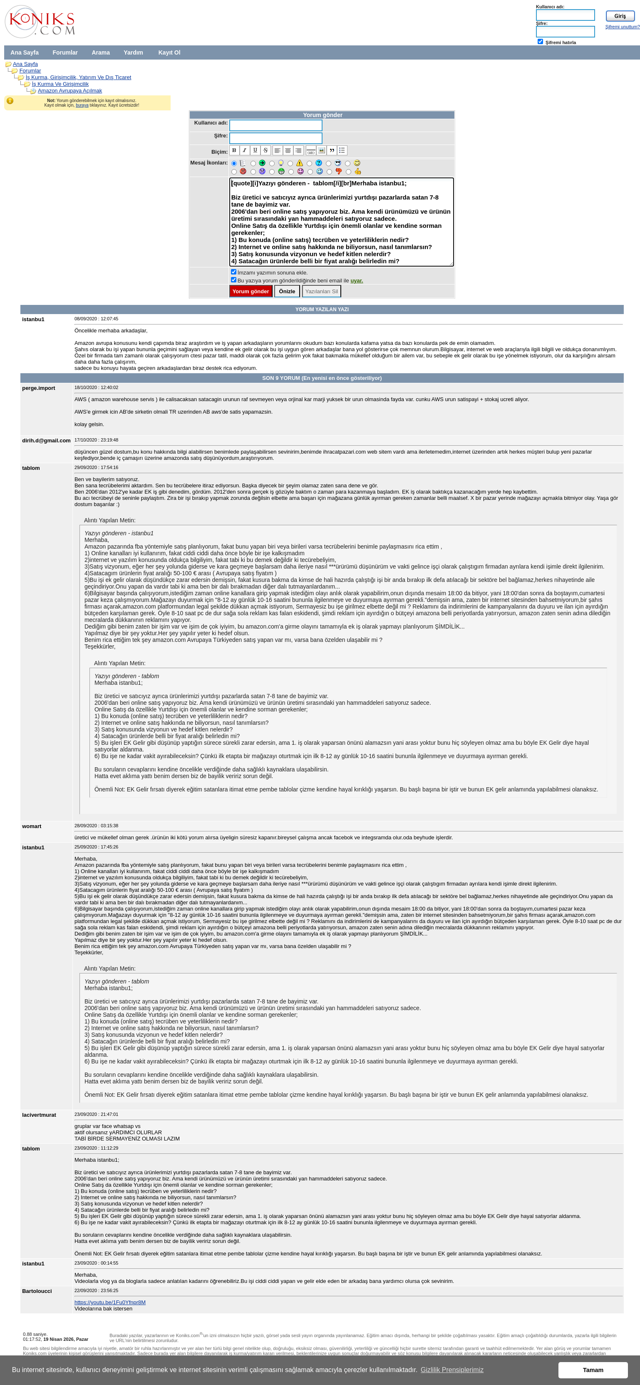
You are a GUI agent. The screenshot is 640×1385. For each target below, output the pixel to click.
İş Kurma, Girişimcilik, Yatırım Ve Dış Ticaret (78, 77)
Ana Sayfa (24, 52)
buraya (82, 105)
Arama (101, 52)
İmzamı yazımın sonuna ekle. (273, 273)
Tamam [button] (593, 1370)
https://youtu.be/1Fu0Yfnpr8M (110, 1302)
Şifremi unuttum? (622, 26)
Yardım (133, 52)
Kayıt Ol (170, 52)
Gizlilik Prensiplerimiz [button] (452, 1369)
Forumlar (65, 52)
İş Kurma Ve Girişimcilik (60, 84)
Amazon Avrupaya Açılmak (70, 90)
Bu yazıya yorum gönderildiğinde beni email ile (300, 280)
